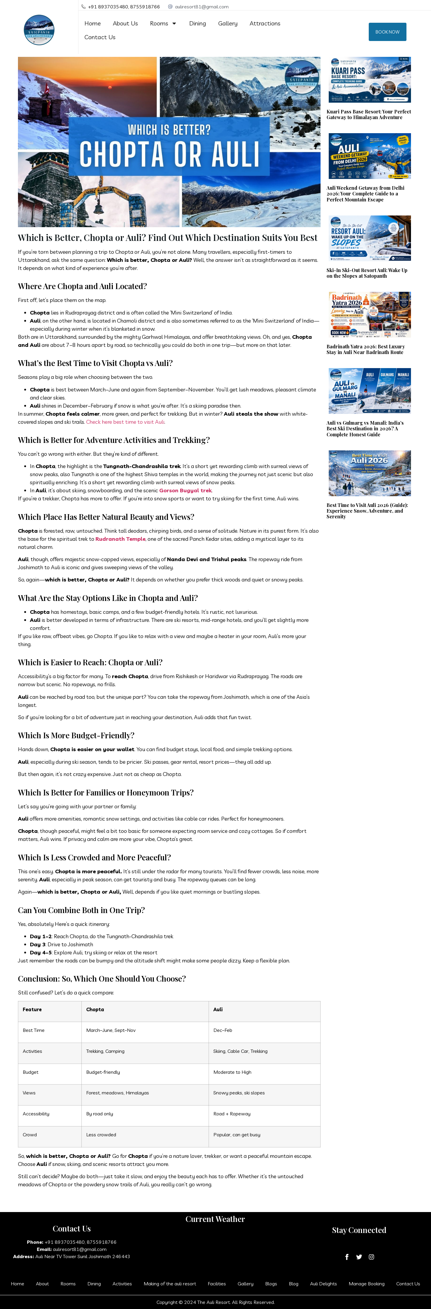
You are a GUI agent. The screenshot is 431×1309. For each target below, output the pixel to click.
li (163, 421)
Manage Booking (367, 1284)
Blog (293, 1284)
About (42, 1284)
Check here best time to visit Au (124, 421)
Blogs (271, 1284)
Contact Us (100, 37)
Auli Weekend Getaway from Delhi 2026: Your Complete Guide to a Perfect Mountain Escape (365, 193)
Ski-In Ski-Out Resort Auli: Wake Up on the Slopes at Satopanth (367, 273)
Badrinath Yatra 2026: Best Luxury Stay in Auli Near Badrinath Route (366, 349)
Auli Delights (323, 1284)
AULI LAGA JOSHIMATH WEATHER (215, 1251)
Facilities (217, 1284)
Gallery (228, 23)
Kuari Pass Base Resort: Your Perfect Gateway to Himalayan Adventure (369, 114)
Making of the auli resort (170, 1284)
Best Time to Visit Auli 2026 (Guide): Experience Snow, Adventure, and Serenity (367, 511)
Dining (197, 23)
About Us (125, 23)
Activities (122, 1284)
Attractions (265, 23)
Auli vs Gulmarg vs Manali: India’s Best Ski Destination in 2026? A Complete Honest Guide (365, 428)
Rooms (163, 23)
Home (92, 23)
